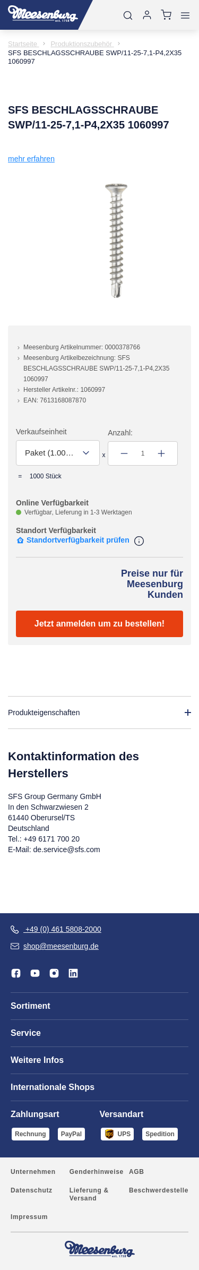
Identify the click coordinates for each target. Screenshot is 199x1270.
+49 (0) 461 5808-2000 (56, 929)
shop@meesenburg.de (55, 946)
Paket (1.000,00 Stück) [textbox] (50, 452)
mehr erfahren (31, 159)
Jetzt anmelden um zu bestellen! (99, 623)
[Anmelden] (147, 15)
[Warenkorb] (166, 15)
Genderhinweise (97, 1171)
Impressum (29, 1217)
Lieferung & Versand (89, 1194)
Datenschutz (32, 1190)
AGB (136, 1171)
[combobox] (58, 453)
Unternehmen (33, 1171)
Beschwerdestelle (158, 1190)
